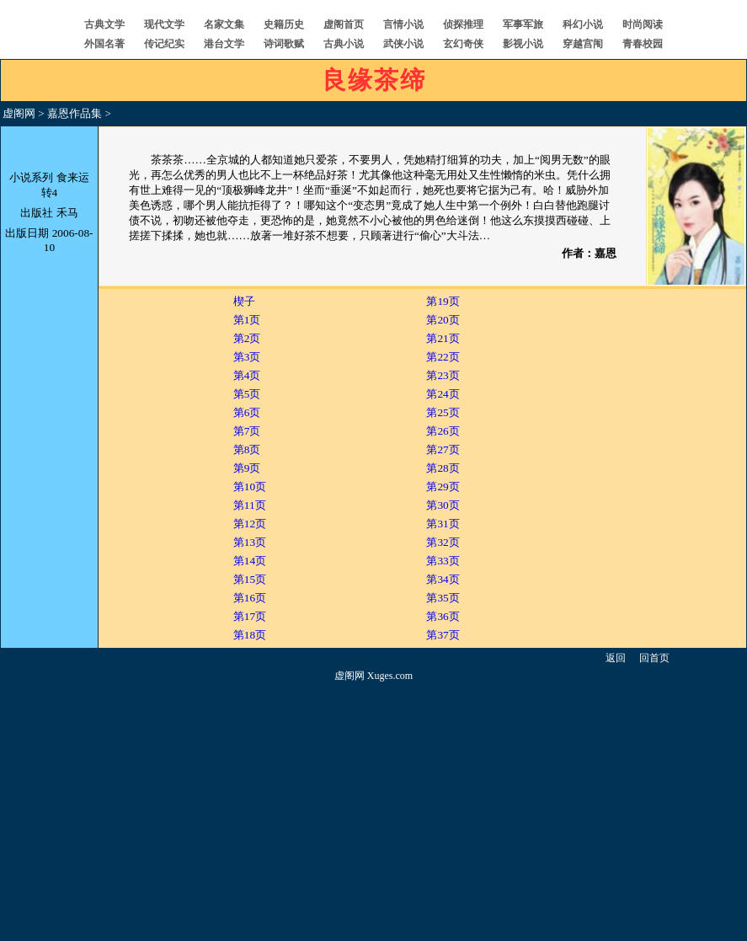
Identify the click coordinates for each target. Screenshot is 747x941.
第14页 (249, 560)
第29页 (442, 486)
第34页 (442, 579)
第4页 (247, 375)
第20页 (442, 319)
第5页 (247, 394)
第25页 (442, 412)
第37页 (442, 634)
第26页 (442, 431)
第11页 (249, 505)
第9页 (247, 468)
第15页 (249, 579)
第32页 (442, 542)
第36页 (442, 616)
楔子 (244, 301)
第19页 (442, 301)
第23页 (442, 375)
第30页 (442, 505)
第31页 (442, 523)
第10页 (249, 486)
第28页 (442, 468)
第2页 (247, 338)
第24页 (442, 394)
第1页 (247, 319)
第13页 (249, 542)
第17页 (249, 616)
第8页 (247, 449)
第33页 (442, 560)
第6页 (247, 412)
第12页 (249, 523)
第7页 (247, 431)
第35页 (442, 597)
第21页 (442, 338)
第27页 (442, 449)
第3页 (247, 356)
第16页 (249, 597)
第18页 (249, 634)
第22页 (442, 356)
